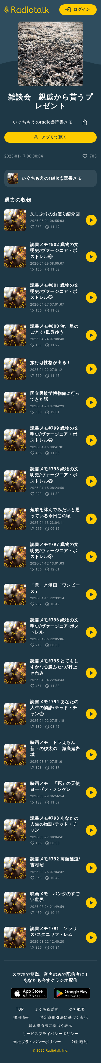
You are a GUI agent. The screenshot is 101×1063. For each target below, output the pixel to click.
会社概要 (77, 1009)
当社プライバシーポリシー (37, 1042)
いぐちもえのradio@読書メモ (43, 122)
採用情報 (21, 1017)
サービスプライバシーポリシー (50, 1033)
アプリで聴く (50, 137)
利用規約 (80, 1042)
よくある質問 (46, 1009)
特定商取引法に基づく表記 (64, 1017)
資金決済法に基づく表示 (50, 1025)
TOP (20, 1009)
